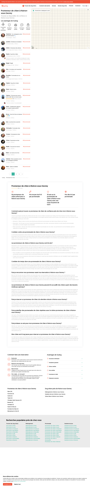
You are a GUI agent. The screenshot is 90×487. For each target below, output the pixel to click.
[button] (64, 359)
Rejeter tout (17, 484)
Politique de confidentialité (20, 481)
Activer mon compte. (68, 1)
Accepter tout (7, 484)
